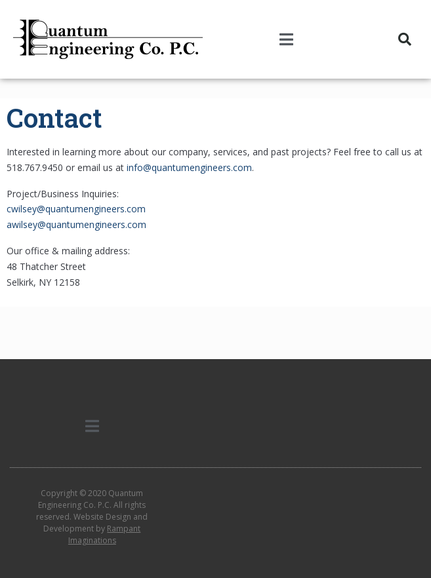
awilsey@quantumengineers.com (76, 224)
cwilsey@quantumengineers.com (76, 208)
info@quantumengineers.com (189, 167)
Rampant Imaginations (104, 534)
